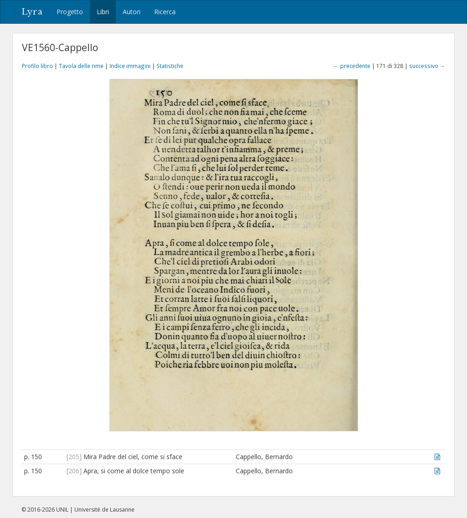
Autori (131, 11)
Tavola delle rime (81, 65)
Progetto (70, 11)
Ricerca (165, 11)
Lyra (32, 12)
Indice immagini (129, 65)
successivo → (427, 65)
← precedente (351, 65)
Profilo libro (37, 65)
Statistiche (169, 65)
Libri (103, 11)
